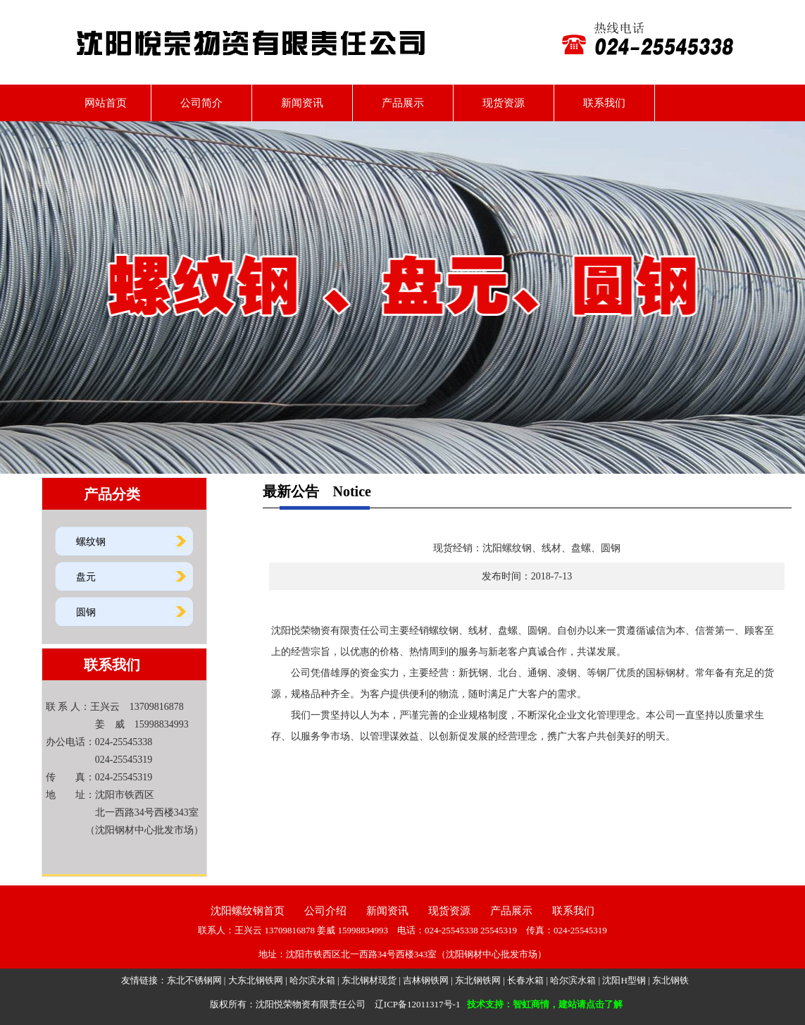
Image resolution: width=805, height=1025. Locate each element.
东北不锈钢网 (194, 980)
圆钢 (86, 612)
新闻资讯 (302, 103)
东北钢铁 (670, 980)
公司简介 (201, 103)
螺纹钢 (91, 541)
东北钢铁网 (478, 980)
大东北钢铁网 (255, 980)
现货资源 (503, 103)
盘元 (86, 577)
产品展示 (403, 103)
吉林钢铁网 (426, 980)
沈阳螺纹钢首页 (248, 910)
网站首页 (100, 103)
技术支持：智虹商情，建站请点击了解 (545, 1004)
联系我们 (604, 103)
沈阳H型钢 (623, 980)
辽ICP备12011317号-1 (418, 1004)
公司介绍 (325, 910)
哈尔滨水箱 (312, 980)
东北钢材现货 (369, 980)
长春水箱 (525, 980)
